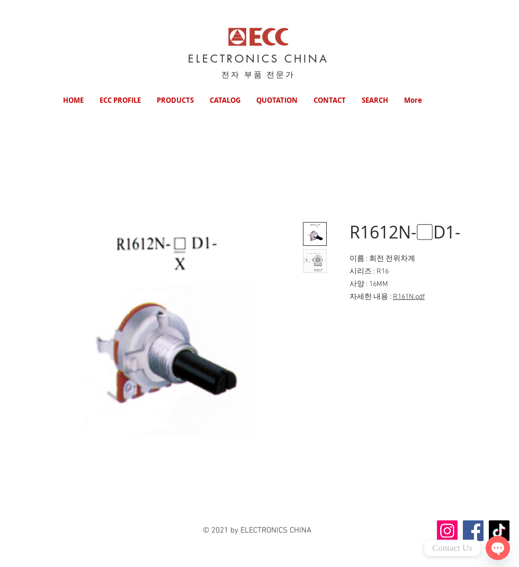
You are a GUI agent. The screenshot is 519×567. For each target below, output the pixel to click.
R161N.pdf (409, 297)
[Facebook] (473, 530)
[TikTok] (499, 530)
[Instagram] (447, 530)
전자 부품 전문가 (258, 74)
